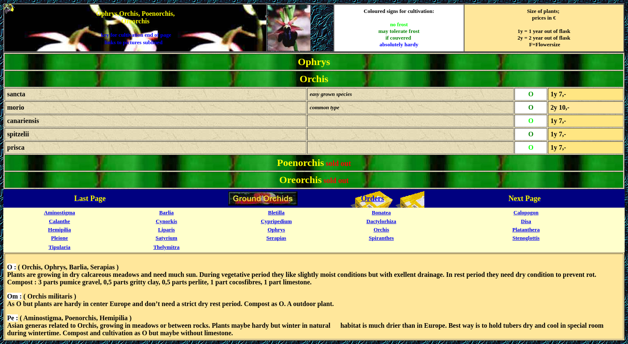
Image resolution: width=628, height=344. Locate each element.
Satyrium (166, 238)
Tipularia (59, 247)
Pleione (59, 238)
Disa (526, 221)
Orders (372, 198)
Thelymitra (166, 247)
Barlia (166, 212)
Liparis (166, 229)
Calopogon (526, 212)
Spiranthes (381, 238)
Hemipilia (59, 229)
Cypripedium (276, 221)
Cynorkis (166, 221)
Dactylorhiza (381, 221)
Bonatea (381, 212)
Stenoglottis (526, 238)
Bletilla (276, 212)
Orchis (381, 229)
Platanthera (526, 229)
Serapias (276, 238)
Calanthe (59, 221)
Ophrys (276, 229)
